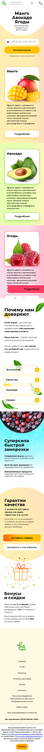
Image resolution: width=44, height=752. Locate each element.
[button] (31, 3)
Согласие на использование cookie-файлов (24, 734)
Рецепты (22, 673)
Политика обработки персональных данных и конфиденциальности (22, 698)
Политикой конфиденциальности (28, 736)
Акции (22, 684)
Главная (22, 661)
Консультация (22, 50)
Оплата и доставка (22, 679)
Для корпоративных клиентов (22, 713)
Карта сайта (22, 707)
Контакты (22, 690)
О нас (22, 667)
